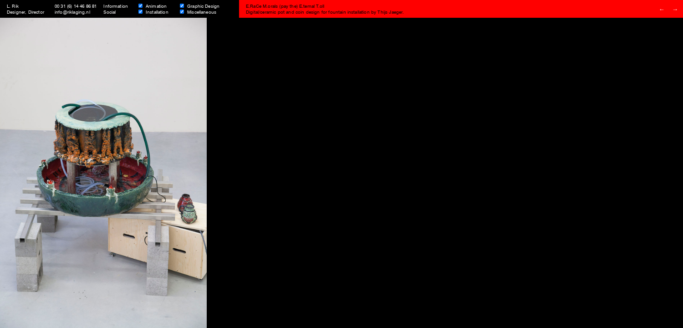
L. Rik (13, 6)
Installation (157, 12)
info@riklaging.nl (72, 12)
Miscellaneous (201, 12)
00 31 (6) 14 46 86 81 (76, 6)
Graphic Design (203, 6)
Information (115, 6)
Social (109, 12)
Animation (156, 6)
